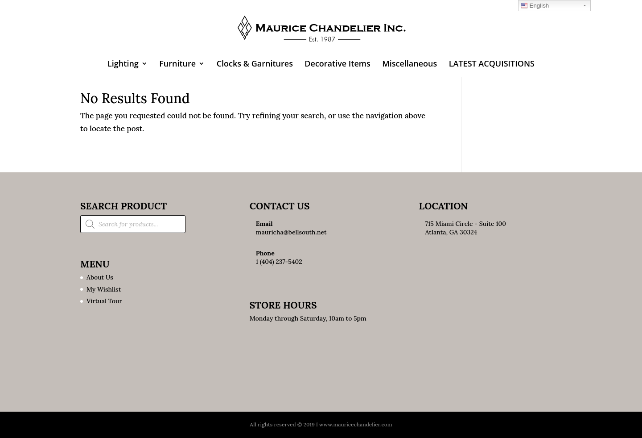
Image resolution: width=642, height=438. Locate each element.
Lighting (123, 64)
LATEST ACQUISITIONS (492, 64)
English (535, 5)
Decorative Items (337, 64)
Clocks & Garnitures (255, 64)
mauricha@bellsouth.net (291, 232)
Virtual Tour (104, 301)
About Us (99, 277)
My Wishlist (103, 289)
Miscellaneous (409, 64)
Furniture (177, 64)
